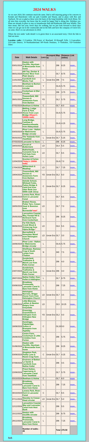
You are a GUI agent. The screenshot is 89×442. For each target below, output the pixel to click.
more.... (73, 113)
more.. (73, 132)
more (72, 106)
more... (73, 80)
